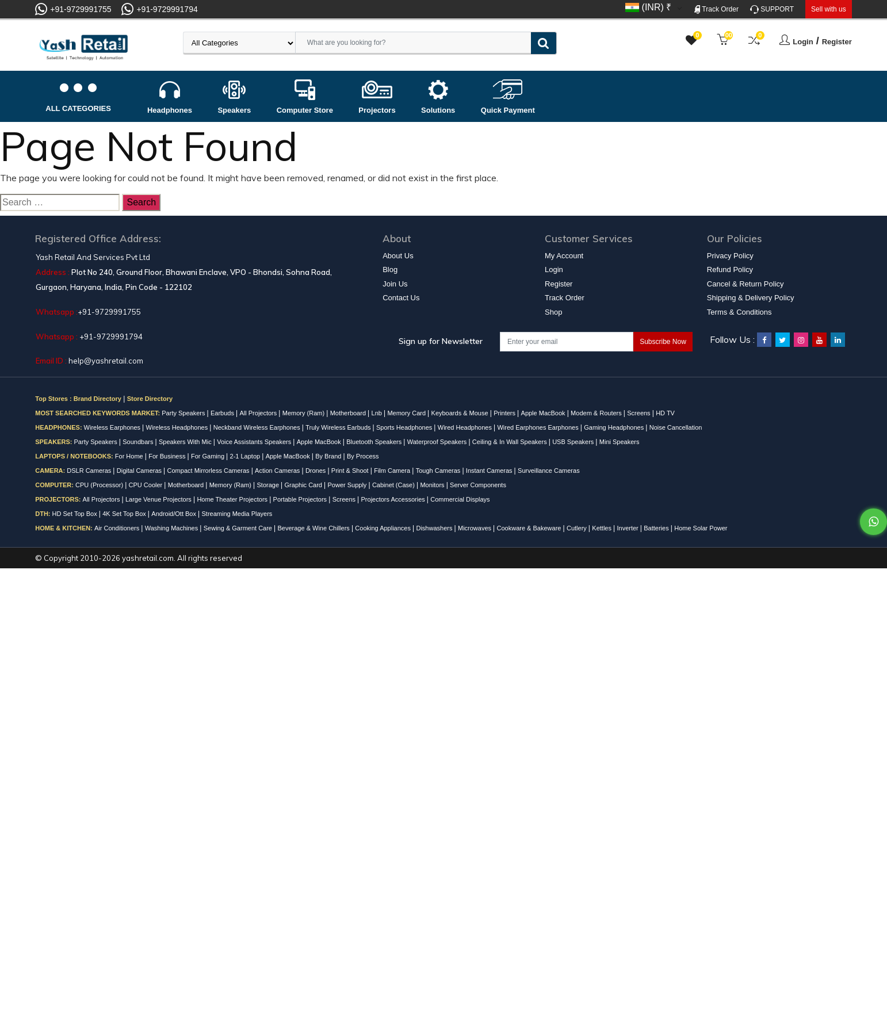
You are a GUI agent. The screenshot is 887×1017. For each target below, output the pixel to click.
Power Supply (348, 484)
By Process (363, 456)
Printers (505, 413)
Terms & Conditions (739, 312)
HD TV (665, 413)
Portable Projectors (301, 499)
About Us (398, 255)
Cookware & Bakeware (530, 528)
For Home (130, 456)
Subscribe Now (663, 342)
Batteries (657, 528)
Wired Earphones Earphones (538, 427)
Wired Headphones (466, 427)
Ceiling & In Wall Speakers (510, 441)
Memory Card (407, 413)
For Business (167, 456)
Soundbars (139, 441)
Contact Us (401, 297)
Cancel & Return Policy (745, 284)
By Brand (329, 456)
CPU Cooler (147, 484)
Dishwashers (435, 528)
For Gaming (208, 456)
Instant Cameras (490, 470)
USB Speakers (573, 441)
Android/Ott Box (174, 513)
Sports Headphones (405, 427)
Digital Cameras (140, 470)
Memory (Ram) (304, 413)
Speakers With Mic (186, 441)
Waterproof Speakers (438, 441)
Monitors (433, 484)
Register (837, 41)
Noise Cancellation (675, 427)
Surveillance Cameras (549, 470)
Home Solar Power (700, 528)
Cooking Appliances (383, 528)
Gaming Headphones (614, 427)
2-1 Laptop (246, 456)
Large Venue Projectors (159, 499)
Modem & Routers (597, 413)
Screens (639, 413)
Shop (553, 312)
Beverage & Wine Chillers (314, 528)
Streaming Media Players (236, 513)
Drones (316, 470)
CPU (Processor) (100, 484)
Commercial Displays (460, 499)
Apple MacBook (544, 413)
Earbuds (223, 413)
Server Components (478, 484)
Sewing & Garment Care (239, 528)
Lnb (378, 413)
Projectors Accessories (394, 499)
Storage (269, 484)
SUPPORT (772, 9)
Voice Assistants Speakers (255, 441)
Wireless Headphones (178, 427)
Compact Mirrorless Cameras (209, 470)
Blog (390, 269)
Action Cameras (278, 470)
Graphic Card (304, 484)
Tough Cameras (439, 470)
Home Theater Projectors (233, 499)
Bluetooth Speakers (374, 441)
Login (803, 41)
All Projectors (258, 413)
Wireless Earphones (113, 427)
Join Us (395, 284)
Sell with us (828, 9)
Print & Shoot (350, 470)
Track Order (716, 9)
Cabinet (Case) (394, 484)
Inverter (628, 528)
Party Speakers (184, 413)
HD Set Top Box (75, 513)
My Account (564, 255)
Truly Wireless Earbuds (338, 427)
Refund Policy (730, 269)
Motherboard (349, 413)
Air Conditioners (117, 528)
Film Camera (393, 470)
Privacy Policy (730, 255)
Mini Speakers (619, 441)
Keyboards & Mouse (460, 413)
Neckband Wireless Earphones (257, 427)
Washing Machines (172, 528)
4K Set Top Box (125, 513)
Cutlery (577, 528)
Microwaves (475, 528)
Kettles (602, 528)
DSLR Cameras (90, 470)
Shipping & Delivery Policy (750, 297)
